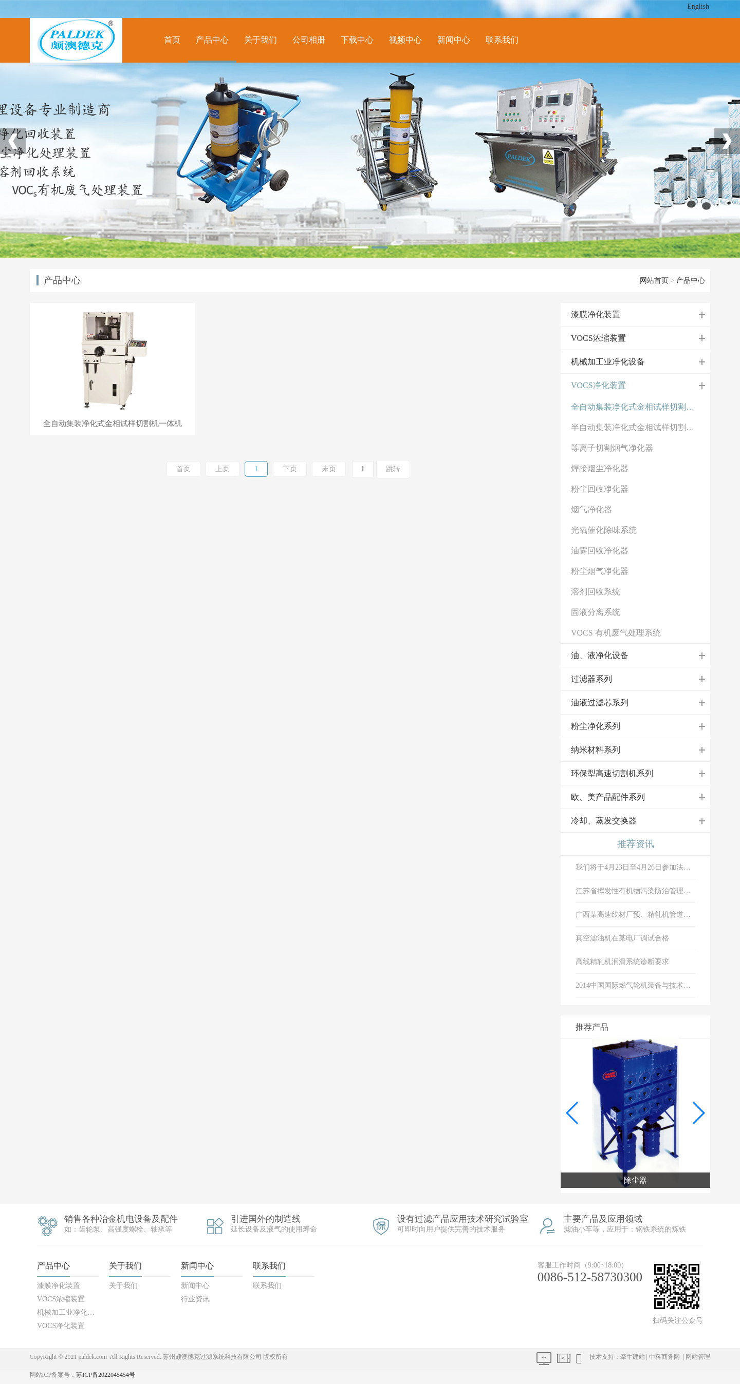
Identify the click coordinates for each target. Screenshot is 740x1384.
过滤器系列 (591, 679)
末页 (329, 469)
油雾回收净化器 (599, 550)
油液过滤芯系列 (599, 702)
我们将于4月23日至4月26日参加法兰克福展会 (635, 867)
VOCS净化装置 (598, 385)
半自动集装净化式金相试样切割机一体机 (640, 427)
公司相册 (308, 39)
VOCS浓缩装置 (598, 338)
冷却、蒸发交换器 (604, 820)
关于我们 (260, 39)
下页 (290, 469)
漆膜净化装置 (595, 314)
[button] (698, 1113)
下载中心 (357, 39)
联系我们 (502, 39)
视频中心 (405, 39)
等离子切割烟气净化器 (612, 448)
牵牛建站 (632, 1356)
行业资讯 (195, 1299)
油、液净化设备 (599, 655)
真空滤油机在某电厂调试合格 (622, 938)
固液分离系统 (595, 612)
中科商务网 (664, 1356)
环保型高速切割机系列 (612, 773)
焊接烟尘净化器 (599, 468)
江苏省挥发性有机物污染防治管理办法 (635, 891)
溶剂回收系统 (595, 591)
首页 (172, 39)
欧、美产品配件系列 (608, 797)
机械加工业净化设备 (608, 361)
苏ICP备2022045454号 (105, 1374)
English (698, 6)
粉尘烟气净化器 (599, 571)
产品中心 (212, 39)
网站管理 (698, 1356)
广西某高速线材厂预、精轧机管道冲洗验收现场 (635, 914)
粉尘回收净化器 (599, 489)
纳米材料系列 (595, 749)
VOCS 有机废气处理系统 (616, 632)
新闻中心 (453, 39)
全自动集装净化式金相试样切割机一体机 (640, 406)
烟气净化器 (591, 509)
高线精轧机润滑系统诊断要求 (622, 962)
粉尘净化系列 (595, 726)
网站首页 (654, 280)
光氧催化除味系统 (604, 530)
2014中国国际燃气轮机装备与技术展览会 (635, 985)
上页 (222, 469)
